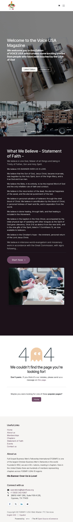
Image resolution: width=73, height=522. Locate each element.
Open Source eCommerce (48, 519)
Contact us (44, 69)
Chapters (11, 438)
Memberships (13, 435)
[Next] (68, 132)
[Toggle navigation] (63, 5)
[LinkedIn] (21, 504)
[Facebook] (9, 504)
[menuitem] (11, 515)
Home (36, 399)
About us (11, 432)
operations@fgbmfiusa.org (22, 490)
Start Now (18, 260)
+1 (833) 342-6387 (18, 492)
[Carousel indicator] (32, 131)
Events (10, 444)
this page (42, 380)
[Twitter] (15, 504)
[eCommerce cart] (59, 5)
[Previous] (4, 132)
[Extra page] (27, 504)
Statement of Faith (15, 441)
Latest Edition (29, 69)
